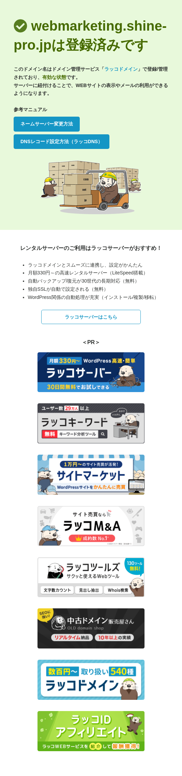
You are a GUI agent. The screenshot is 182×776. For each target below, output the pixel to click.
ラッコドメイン (121, 69)
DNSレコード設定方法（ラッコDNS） (61, 141)
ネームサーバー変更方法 (46, 123)
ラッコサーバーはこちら (91, 317)
